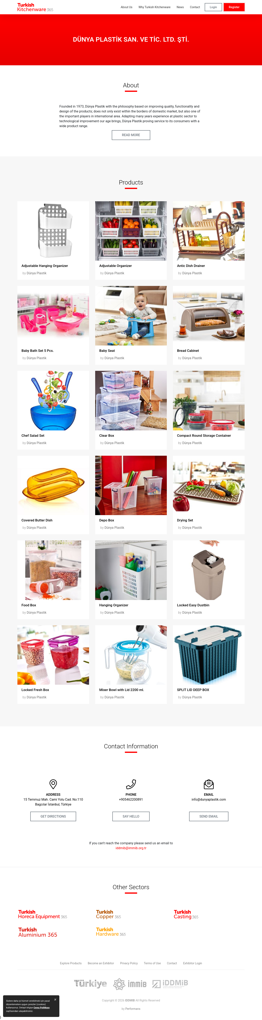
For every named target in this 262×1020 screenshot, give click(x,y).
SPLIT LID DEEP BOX (193, 690)
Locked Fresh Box (35, 690)
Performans (132, 1008)
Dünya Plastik (36, 273)
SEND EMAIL (208, 816)
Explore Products (71, 963)
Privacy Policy (129, 963)
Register (234, 7)
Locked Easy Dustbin (193, 605)
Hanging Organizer (113, 605)
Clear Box (106, 435)
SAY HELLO (131, 816)
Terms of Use (152, 963)
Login (213, 7)
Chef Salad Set (32, 435)
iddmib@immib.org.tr (131, 848)
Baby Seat (107, 351)
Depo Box (106, 520)
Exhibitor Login (192, 963)
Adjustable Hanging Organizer (44, 266)
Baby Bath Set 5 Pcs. (37, 351)
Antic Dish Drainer (191, 266)
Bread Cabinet (188, 351)
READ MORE (131, 135)
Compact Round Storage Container (204, 435)
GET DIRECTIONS (53, 816)
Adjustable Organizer (115, 266)
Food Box (28, 605)
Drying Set (185, 520)
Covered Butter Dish (36, 520)
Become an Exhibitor (101, 963)
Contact (172, 963)
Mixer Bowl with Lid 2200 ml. (121, 690)
